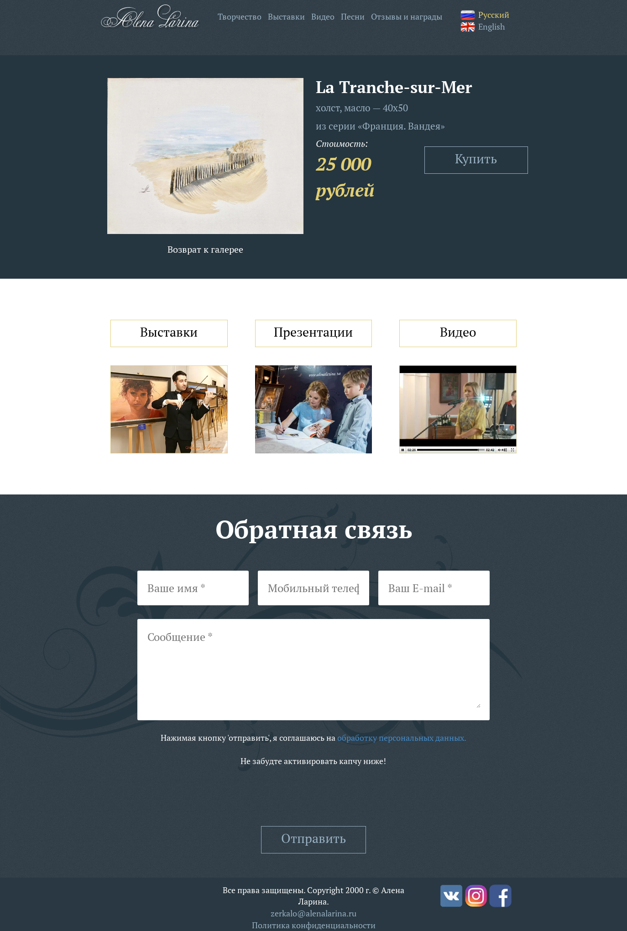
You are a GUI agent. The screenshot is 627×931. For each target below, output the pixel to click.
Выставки (286, 16)
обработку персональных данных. (401, 737)
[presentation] (313, 796)
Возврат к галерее (205, 249)
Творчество (239, 16)
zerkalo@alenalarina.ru (313, 913)
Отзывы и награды (406, 16)
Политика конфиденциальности (314, 925)
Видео (322, 16)
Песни (353, 16)
